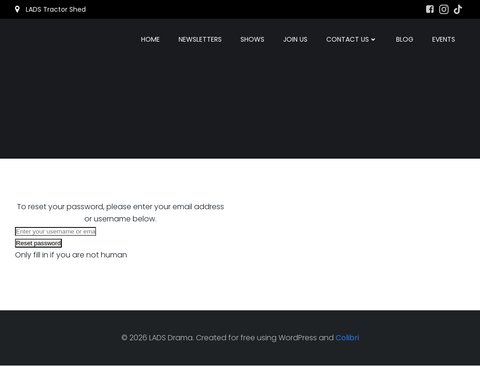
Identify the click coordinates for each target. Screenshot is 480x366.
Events (444, 39)
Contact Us (352, 39)
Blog (405, 39)
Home (151, 39)
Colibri (347, 338)
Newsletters (200, 39)
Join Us (296, 39)
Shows (253, 39)
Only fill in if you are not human (71, 254)
